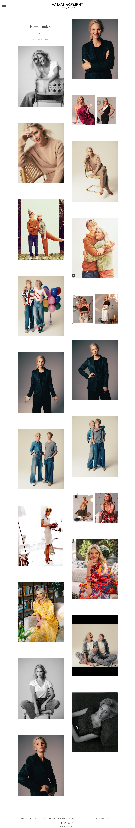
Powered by (66, 827)
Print (46, 39)
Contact (67, 13)
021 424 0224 (87, 818)
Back (34, 39)
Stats (40, 39)
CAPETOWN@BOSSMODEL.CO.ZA (106, 818)
